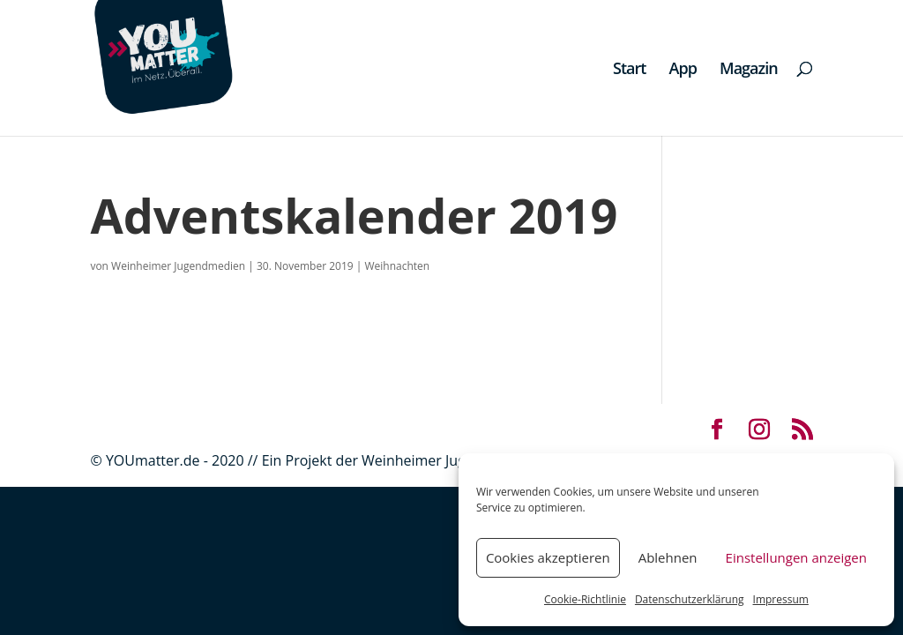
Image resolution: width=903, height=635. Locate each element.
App (683, 70)
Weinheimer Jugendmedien (178, 265)
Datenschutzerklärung (689, 599)
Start (629, 70)
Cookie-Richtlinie (585, 599)
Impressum (781, 599)
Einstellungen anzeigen (796, 557)
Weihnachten (396, 265)
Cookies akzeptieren (548, 557)
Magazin (749, 70)
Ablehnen (668, 557)
